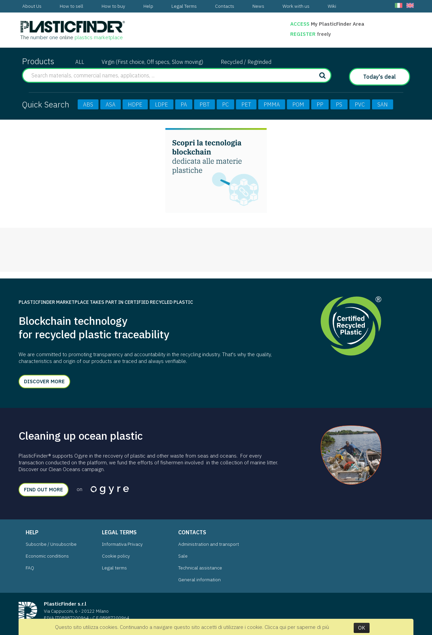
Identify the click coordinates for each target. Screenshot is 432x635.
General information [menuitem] (199, 580)
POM (298, 104)
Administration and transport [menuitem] (208, 544)
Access (299, 24)
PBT (204, 104)
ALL (79, 62)
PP (320, 104)
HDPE (135, 104)
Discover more (44, 381)
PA (184, 104)
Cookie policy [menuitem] (116, 556)
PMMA (272, 104)
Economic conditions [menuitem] (47, 556)
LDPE (161, 104)
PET (246, 104)
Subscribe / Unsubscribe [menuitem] (51, 544)
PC (225, 104)
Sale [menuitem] (183, 556)
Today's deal (379, 76)
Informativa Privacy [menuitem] (122, 544)
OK (361, 628)
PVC (360, 104)
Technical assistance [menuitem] (200, 568)
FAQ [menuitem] (30, 568)
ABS (88, 104)
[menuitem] (32, 6)
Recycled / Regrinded (246, 62)
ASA (110, 104)
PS (339, 104)
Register (303, 34)
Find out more (43, 489)
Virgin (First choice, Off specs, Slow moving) (152, 62)
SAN (382, 104)
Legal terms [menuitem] (114, 568)
